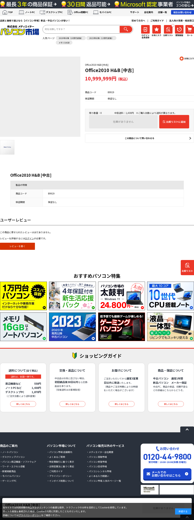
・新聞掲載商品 (8, 471)
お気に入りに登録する (187, 59)
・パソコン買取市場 (96, 456)
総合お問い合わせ (182, 12)
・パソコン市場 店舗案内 (59, 452)
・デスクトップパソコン (12, 456)
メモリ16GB (64, 42)
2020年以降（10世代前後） (71, 38)
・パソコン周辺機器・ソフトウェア (18, 461)
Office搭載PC (81, 12)
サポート (134, 12)
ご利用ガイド (157, 20)
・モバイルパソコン (10, 476)
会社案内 (148, 12)
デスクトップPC (54, 12)
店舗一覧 (162, 12)
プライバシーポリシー (30, 515)
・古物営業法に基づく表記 (60, 466)
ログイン (29, 238)
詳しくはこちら (23, 404)
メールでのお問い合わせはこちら (166, 473)
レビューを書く (17, 246)
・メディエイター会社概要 (99, 452)
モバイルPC (105, 12)
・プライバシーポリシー (59, 476)
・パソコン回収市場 (96, 466)
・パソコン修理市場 (96, 461)
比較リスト (187, 271)
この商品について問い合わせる (139, 138)
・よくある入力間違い (97, 476)
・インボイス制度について (60, 480)
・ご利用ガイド (55, 471)
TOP (10, 12)
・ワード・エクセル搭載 (12, 466)
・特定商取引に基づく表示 (60, 461)
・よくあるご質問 (56, 456)
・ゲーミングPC (8, 480)
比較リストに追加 (176, 121)
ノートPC (30, 12)
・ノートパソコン (9, 452)
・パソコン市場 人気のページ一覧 (103, 480)
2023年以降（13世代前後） (101, 38)
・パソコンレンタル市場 (98, 471)
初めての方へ (138, 20)
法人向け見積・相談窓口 (181, 20)
